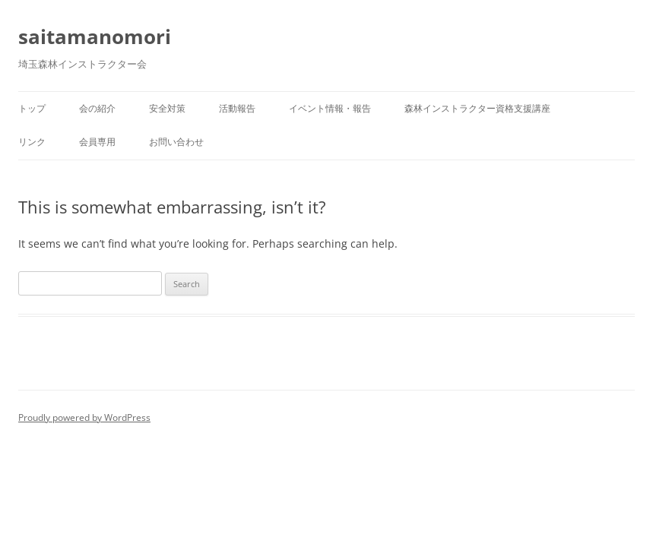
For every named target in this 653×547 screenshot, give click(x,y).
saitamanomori (94, 36)
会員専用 (97, 141)
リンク (32, 141)
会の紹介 (97, 108)
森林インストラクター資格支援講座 (477, 108)
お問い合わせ (176, 141)
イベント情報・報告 (330, 108)
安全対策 (167, 108)
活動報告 (237, 108)
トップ (32, 108)
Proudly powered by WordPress (84, 417)
